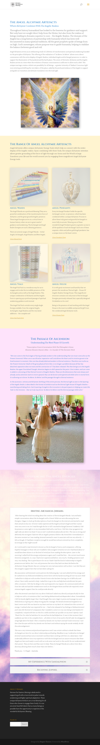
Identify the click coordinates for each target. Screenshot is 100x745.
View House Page (58, 315)
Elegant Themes (45, 742)
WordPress (65, 742)
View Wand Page (16, 239)
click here (60, 503)
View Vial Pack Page (17, 318)
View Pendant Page (59, 237)
